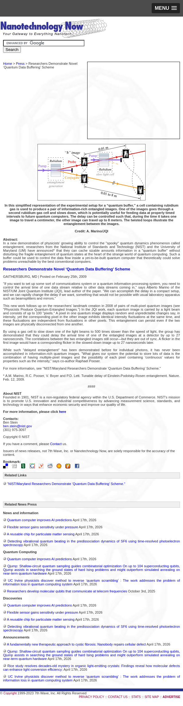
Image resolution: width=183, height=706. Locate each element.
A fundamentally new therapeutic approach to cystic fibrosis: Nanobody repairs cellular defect (76, 644)
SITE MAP (152, 697)
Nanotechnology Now (53, 29)
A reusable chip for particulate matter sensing (40, 534)
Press (20, 63)
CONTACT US (117, 697)
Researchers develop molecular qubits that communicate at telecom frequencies (67, 591)
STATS (136, 697)
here (62, 411)
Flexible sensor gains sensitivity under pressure (42, 527)
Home (7, 63)
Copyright (10, 693)
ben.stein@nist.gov (17, 426)
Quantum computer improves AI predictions (39, 520)
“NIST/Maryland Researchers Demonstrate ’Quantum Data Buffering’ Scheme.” (66, 484)
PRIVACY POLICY (91, 697)
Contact (56, 444)
